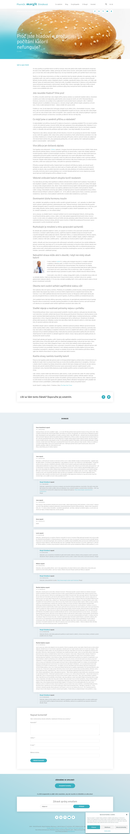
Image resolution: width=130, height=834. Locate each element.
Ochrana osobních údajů (61, 828)
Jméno (32, 738)
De (112, 4)
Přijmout (93, 827)
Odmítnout (107, 827)
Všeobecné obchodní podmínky (75, 828)
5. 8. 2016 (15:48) (44, 552)
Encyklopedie (75, 4)
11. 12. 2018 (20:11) (40, 589)
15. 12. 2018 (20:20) (44, 697)
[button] (127, 814)
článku (53, 149)
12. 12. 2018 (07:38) (44, 631)
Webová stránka (34, 752)
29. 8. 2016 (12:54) (44, 578)
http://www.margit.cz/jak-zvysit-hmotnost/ (68, 580)
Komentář (33, 722)
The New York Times (66, 385)
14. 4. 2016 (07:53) (40, 458)
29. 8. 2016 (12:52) (40, 565)
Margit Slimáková (45, 482)
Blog (66, 4)
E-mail (32, 745)
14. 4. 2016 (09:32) (40, 502)
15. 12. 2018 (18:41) (40, 645)
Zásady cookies (107, 831)
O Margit (85, 4)
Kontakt (93, 4)
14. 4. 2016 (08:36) (44, 484)
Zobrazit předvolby (121, 827)
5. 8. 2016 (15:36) (40, 535)
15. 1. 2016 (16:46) (40, 429)
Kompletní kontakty (65, 786)
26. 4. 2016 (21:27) (40, 521)
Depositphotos (71, 831)
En (110, 4)
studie (58, 261)
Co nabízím (58, 4)
